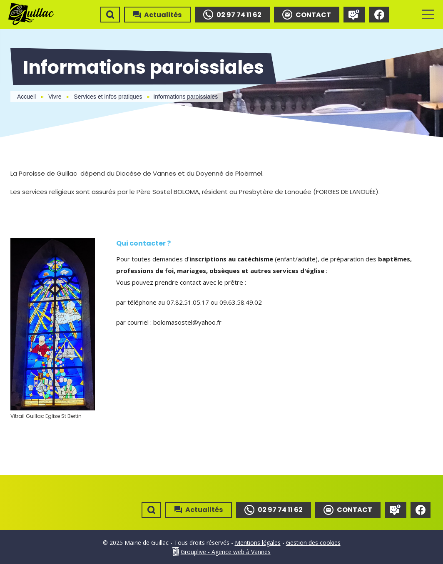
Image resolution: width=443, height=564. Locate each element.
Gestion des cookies (313, 543)
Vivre (55, 96)
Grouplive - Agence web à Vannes (226, 551)
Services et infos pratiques (108, 96)
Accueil (26, 96)
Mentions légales (258, 543)
